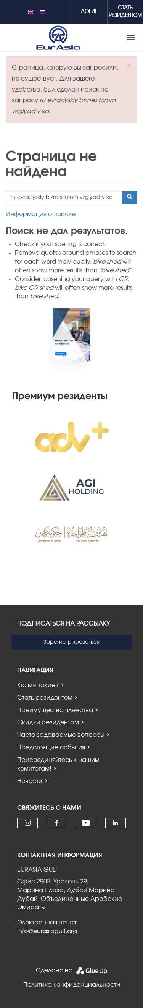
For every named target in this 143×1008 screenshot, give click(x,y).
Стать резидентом (44, 698)
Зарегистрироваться (71, 642)
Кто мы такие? (38, 685)
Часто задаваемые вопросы (60, 735)
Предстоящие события (51, 747)
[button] (129, 66)
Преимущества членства (55, 710)
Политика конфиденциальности (71, 985)
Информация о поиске (41, 214)
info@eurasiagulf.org (47, 931)
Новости (29, 781)
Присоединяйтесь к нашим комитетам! (58, 764)
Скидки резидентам (48, 722)
